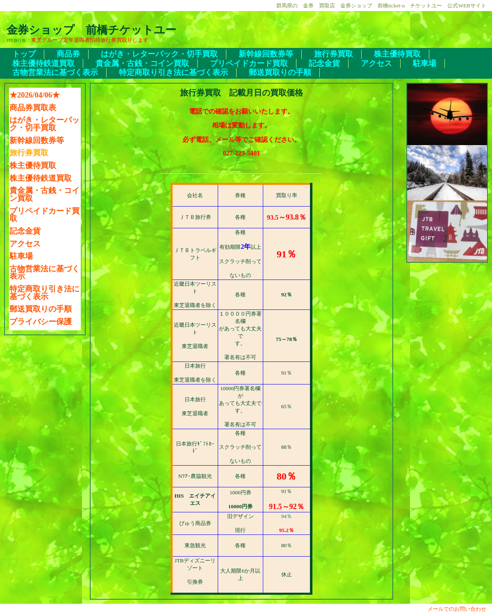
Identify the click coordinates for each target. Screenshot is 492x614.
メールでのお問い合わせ (460, 609)
